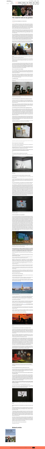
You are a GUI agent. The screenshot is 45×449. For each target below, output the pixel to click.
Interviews (28, 4)
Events (22, 4)
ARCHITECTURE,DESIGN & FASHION (24, 2)
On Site (38, 4)
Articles (33, 4)
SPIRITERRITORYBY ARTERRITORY (30, 2)
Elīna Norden (13, 19)
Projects (36, 4)
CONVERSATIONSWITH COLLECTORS (20, 2)
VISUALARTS (16, 2)
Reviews (31, 4)
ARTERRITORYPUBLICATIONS (37, 2)
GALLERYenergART (34, 2)
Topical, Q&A (25, 4)
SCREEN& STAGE (27, 2)
